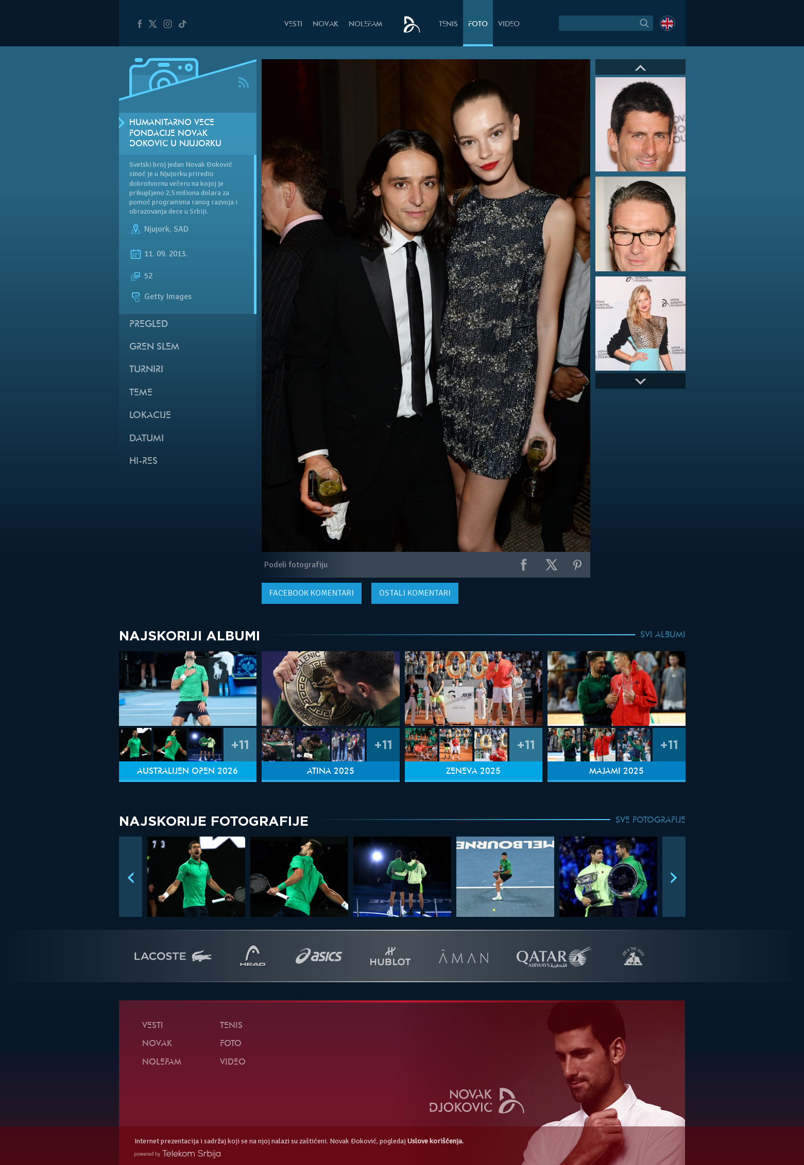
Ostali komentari (415, 593)
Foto (478, 24)
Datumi (146, 439)
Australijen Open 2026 (187, 772)
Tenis (448, 24)
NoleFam (365, 24)
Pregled (148, 324)
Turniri (146, 370)
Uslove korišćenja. (435, 1141)
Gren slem (154, 347)
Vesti (293, 24)
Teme (140, 393)
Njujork (156, 229)
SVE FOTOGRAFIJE (650, 820)
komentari (311, 593)
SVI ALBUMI (663, 635)
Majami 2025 (616, 772)
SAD (181, 229)
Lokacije (150, 416)
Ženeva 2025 (473, 772)
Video (509, 24)
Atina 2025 (330, 772)
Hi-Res (143, 461)
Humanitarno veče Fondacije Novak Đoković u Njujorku (175, 134)
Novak (325, 24)
